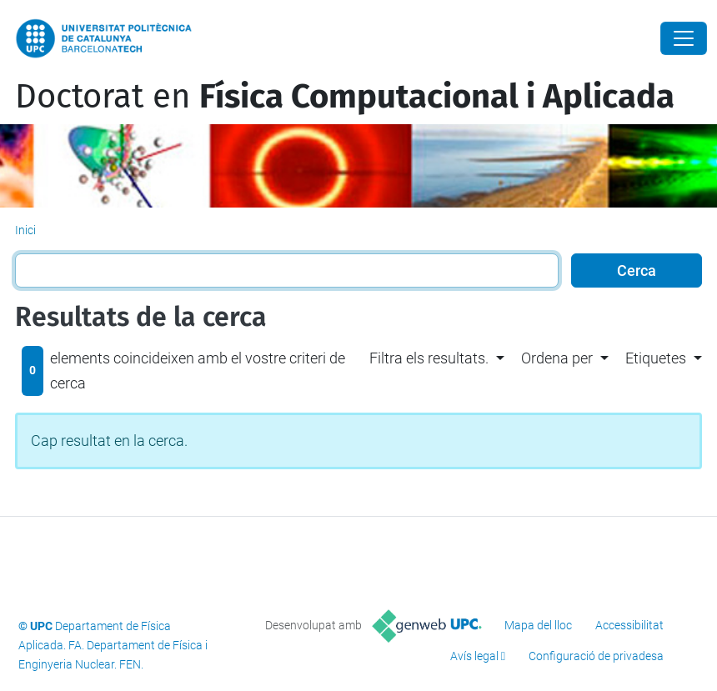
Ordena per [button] (557, 358)
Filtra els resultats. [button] (429, 358)
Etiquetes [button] (655, 358)
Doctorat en (344, 97)
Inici (25, 230)
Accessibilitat (629, 625)
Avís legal (474, 656)
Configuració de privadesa (596, 656)
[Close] (683, 38)
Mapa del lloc (538, 625)
